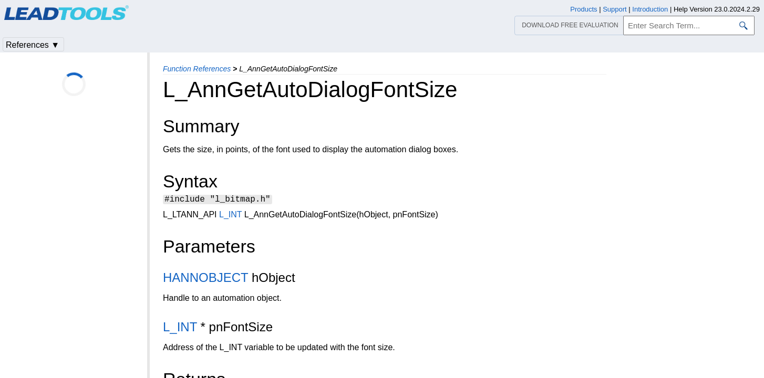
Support (615, 9)
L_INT (230, 216)
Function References (197, 69)
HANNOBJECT (205, 279)
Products (583, 9)
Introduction (650, 9)
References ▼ (32, 44)
